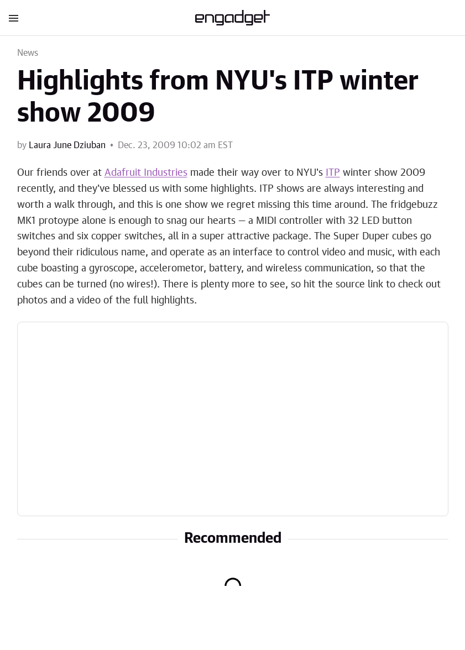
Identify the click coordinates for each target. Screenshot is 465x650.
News (28, 53)
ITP (333, 173)
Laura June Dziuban (67, 145)
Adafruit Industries (146, 173)
